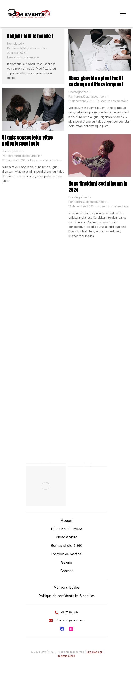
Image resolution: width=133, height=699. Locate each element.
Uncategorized (78, 92)
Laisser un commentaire (23, 57)
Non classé (14, 43)
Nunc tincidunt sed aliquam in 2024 (97, 186)
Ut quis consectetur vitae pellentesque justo (27, 140)
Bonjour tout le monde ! (30, 36)
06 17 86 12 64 (70, 612)
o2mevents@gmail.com (70, 620)
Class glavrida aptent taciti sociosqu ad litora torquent (95, 81)
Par (26, 48)
